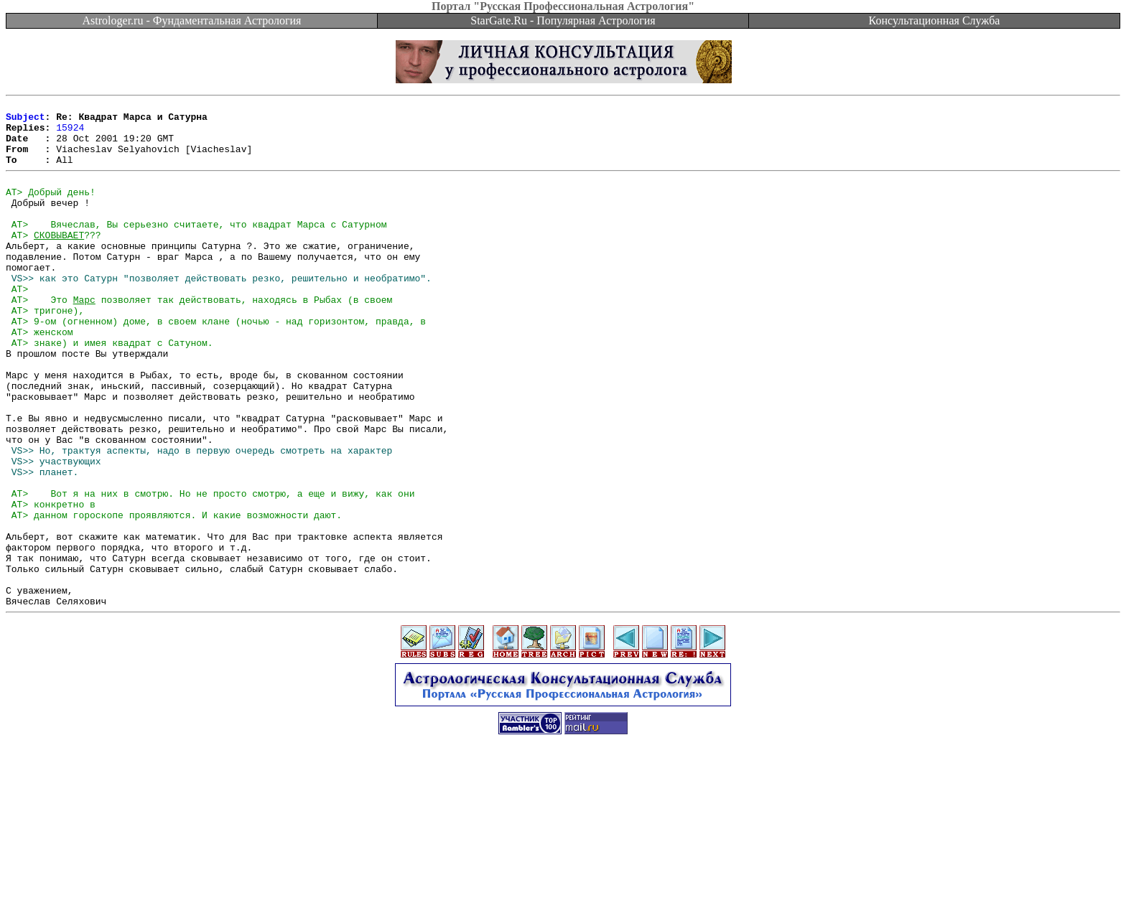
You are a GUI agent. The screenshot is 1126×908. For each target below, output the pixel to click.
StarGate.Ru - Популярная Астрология (562, 20)
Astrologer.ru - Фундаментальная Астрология (192, 20)
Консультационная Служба (934, 20)
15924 (70, 133)
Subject (25, 120)
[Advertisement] (563, 875)
